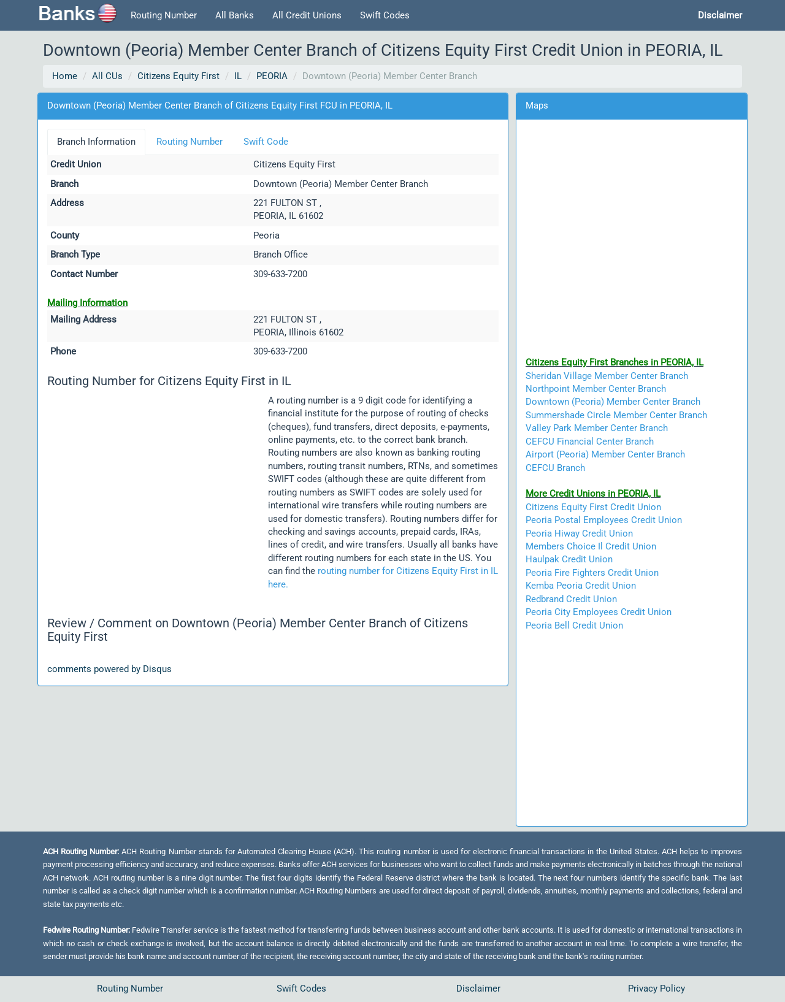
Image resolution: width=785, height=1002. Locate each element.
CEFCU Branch (555, 467)
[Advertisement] (158, 487)
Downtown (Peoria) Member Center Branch (613, 401)
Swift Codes (385, 15)
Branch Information (96, 141)
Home (64, 76)
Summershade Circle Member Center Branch (616, 415)
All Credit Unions (307, 15)
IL (238, 76)
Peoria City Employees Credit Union (599, 612)
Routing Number (164, 15)
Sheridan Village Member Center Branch (607, 375)
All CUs (107, 76)
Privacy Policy (656, 988)
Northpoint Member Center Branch (596, 388)
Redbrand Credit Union (571, 599)
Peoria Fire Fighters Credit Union (592, 572)
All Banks (234, 15)
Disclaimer (478, 988)
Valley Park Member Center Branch (597, 428)
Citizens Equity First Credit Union (593, 507)
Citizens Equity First (178, 76)
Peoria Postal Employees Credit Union (604, 520)
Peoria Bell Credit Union (574, 625)
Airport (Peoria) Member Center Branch (605, 454)
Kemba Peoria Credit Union (581, 585)
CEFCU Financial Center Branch (590, 441)
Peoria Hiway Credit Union (579, 533)
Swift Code (265, 141)
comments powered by (109, 669)
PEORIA (272, 76)
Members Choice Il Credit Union (591, 546)
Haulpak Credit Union (569, 559)
